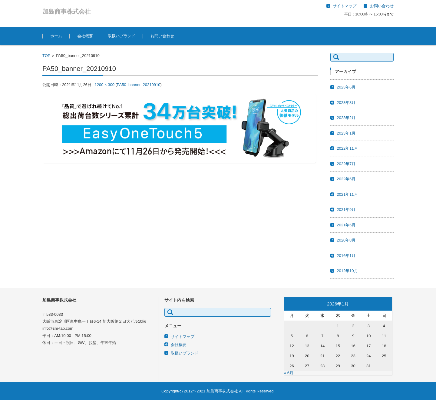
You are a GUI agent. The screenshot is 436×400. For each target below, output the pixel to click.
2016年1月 (346, 255)
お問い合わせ (162, 36)
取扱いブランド (121, 36)
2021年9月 (346, 209)
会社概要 (85, 36)
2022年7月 (346, 164)
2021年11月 (347, 194)
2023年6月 (346, 87)
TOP (46, 55)
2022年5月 (346, 179)
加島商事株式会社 (66, 11)
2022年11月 (347, 148)
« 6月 (288, 373)
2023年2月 (346, 117)
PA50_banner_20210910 (138, 84)
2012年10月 (347, 270)
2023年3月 (346, 102)
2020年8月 (346, 240)
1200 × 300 (104, 84)
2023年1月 (346, 133)
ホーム (56, 36)
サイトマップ (182, 336)
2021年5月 (346, 225)
